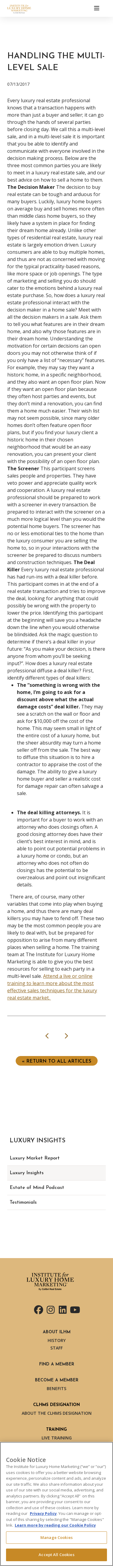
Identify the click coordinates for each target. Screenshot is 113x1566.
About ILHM (57, 1332)
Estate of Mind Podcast (37, 1187)
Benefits (56, 1388)
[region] (56, 1504)
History (57, 1340)
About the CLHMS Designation (57, 1413)
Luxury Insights (27, 1173)
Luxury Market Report (35, 1158)
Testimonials (23, 1202)
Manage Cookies (56, 1537)
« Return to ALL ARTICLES (56, 1061)
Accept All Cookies (56, 1554)
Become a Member (56, 1380)
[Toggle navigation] (97, 8)
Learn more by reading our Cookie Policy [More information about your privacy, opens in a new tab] (55, 1525)
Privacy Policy (43, 1513)
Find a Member (56, 1364)
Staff (56, 1348)
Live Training (57, 1438)
